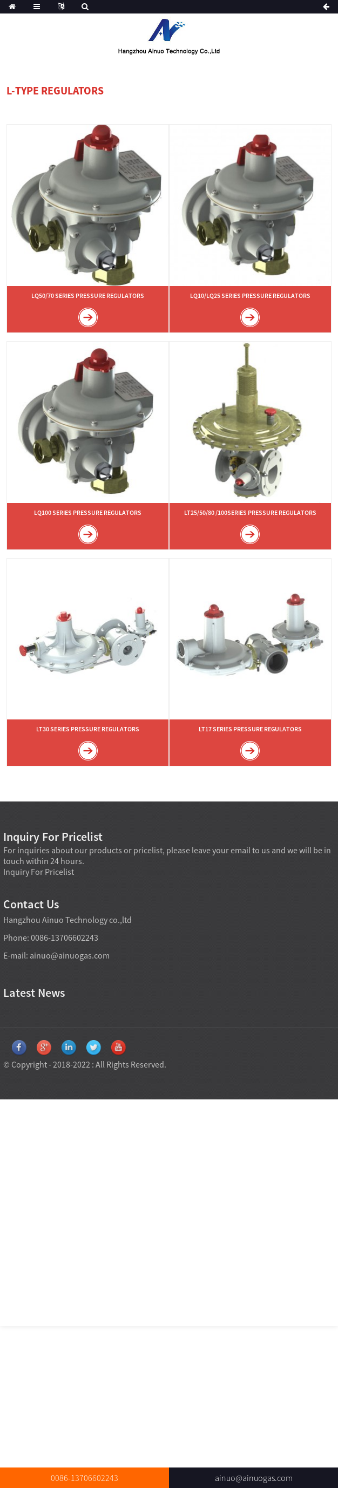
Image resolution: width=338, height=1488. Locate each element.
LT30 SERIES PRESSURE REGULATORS (87, 729)
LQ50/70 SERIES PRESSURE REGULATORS (87, 295)
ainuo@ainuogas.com (70, 955)
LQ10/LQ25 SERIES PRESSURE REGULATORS (250, 295)
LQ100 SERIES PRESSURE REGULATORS (87, 512)
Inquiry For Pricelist (38, 871)
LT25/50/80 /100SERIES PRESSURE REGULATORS (250, 512)
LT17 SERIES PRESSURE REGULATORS (250, 729)
